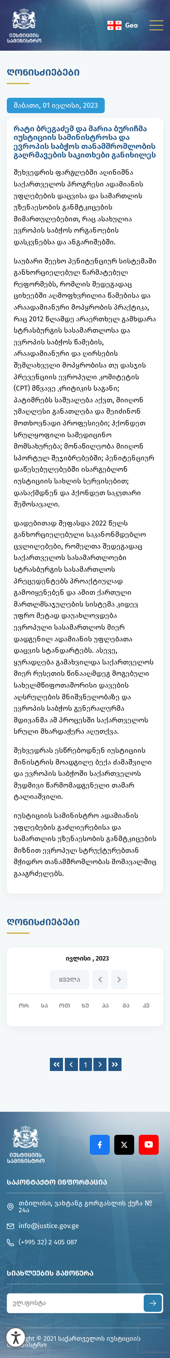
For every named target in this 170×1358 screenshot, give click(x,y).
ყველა (69, 980)
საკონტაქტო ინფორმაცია (57, 1182)
